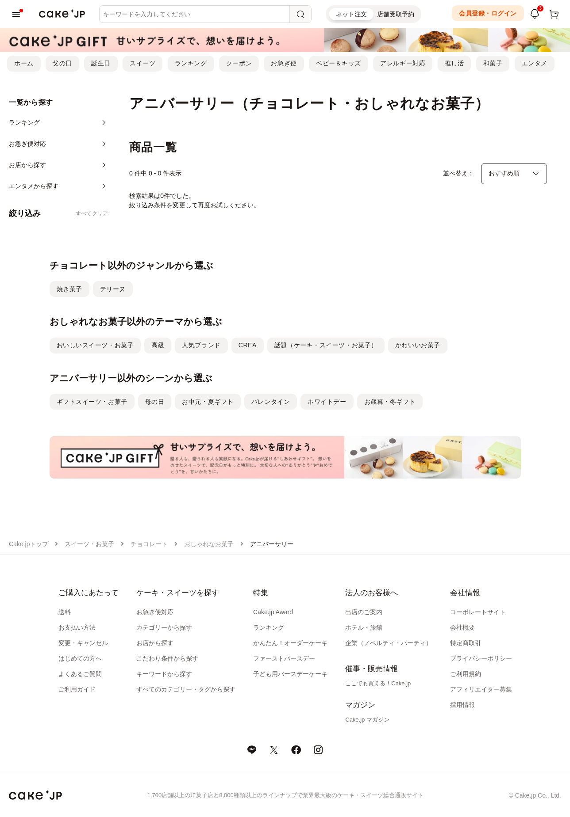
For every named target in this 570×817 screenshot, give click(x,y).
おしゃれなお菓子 (209, 543)
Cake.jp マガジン (367, 719)
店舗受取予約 (395, 14)
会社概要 (462, 627)
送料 (64, 612)
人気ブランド (201, 345)
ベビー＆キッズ (338, 63)
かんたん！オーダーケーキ (290, 642)
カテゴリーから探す (164, 627)
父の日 (62, 63)
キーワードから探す (164, 673)
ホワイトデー (327, 401)
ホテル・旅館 (363, 627)
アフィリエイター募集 (481, 689)
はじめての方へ (80, 658)
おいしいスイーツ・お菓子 (95, 345)
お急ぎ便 (284, 63)
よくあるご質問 (80, 673)
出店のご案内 (363, 612)
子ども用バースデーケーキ (290, 673)
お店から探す (154, 642)
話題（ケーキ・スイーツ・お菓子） (325, 345)
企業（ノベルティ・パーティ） (388, 642)
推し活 (454, 63)
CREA (248, 345)
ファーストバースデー (284, 658)
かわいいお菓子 (417, 345)
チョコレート (149, 543)
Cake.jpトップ (28, 543)
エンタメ (534, 63)
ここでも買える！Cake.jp (378, 683)
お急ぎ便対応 (154, 612)
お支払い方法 (77, 627)
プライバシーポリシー (481, 658)
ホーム (24, 63)
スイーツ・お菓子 (89, 543)
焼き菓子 (69, 289)
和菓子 (493, 63)
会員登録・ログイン (488, 13)
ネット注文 (351, 14)
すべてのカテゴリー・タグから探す (185, 689)
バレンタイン (270, 401)
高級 (157, 345)
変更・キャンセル (83, 642)
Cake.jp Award (273, 612)
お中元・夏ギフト (207, 401)
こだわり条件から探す (167, 658)
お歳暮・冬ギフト (390, 401)
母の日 (155, 401)
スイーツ (142, 63)
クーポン (239, 63)
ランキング (191, 63)
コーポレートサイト (478, 612)
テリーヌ (113, 289)
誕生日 (101, 63)
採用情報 (462, 704)
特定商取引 (465, 642)
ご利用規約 (465, 673)
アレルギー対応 (402, 63)
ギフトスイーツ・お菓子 (92, 401)
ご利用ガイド (77, 689)
